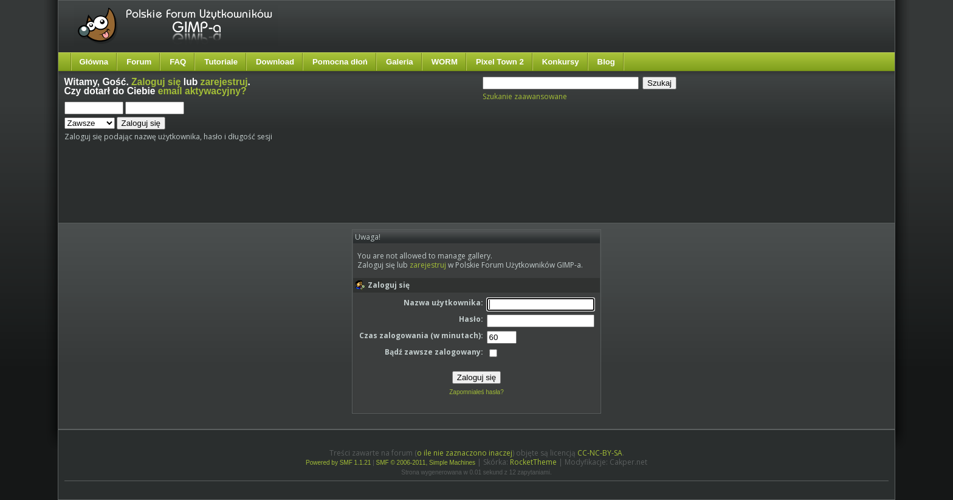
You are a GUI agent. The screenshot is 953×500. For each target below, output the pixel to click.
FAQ (178, 61)
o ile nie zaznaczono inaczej (464, 453)
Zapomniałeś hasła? (476, 392)
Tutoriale (221, 61)
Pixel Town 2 (500, 61)
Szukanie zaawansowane (525, 96)
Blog (606, 61)
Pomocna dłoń (340, 61)
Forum (138, 61)
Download (275, 61)
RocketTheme (533, 462)
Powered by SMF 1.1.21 (338, 462)
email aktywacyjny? (202, 91)
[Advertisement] (292, 186)
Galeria (399, 61)
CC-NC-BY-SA (599, 453)
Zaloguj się (156, 82)
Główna (94, 61)
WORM (445, 61)
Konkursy (560, 61)
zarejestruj (224, 82)
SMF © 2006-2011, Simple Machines (426, 462)
